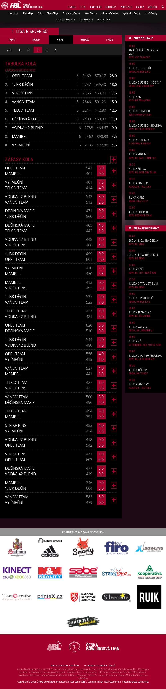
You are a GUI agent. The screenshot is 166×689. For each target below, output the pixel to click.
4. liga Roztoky (139, 183)
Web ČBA (152, 7)
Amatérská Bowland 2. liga (144, 52)
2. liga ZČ (135, 97)
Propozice (126, 7)
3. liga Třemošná (140, 312)
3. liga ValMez (138, 327)
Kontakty (110, 7)
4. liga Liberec (138, 212)
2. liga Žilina (137, 169)
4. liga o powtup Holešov (145, 355)
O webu (72, 7)
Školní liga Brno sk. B (143, 255)
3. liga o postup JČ (141, 298)
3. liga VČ (135, 341)
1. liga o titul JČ (140, 68)
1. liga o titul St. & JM (143, 283)
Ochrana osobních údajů (99, 665)
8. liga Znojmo (138, 154)
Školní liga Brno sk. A (143, 240)
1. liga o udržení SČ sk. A (145, 82)
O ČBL (83, 7)
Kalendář (95, 7)
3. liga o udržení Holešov (145, 125)
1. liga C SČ (136, 269)
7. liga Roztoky (139, 384)
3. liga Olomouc (139, 111)
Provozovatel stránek (65, 665)
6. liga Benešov (139, 140)
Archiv (140, 7)
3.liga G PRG (136, 197)
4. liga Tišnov (138, 370)
